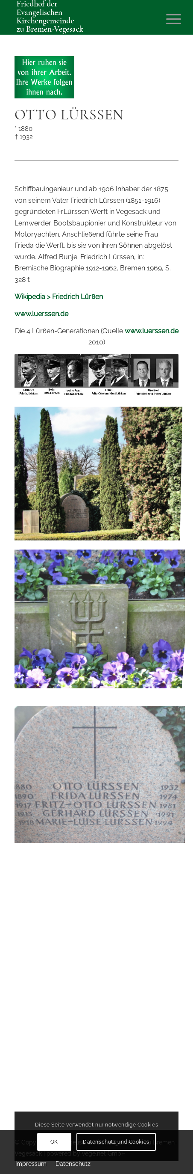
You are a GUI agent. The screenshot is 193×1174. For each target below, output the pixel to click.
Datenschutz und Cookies (116, 1142)
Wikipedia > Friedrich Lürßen (59, 297)
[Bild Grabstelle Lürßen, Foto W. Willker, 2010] (100, 474)
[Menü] (167, 18)
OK (54, 1142)
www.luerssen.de (41, 314)
